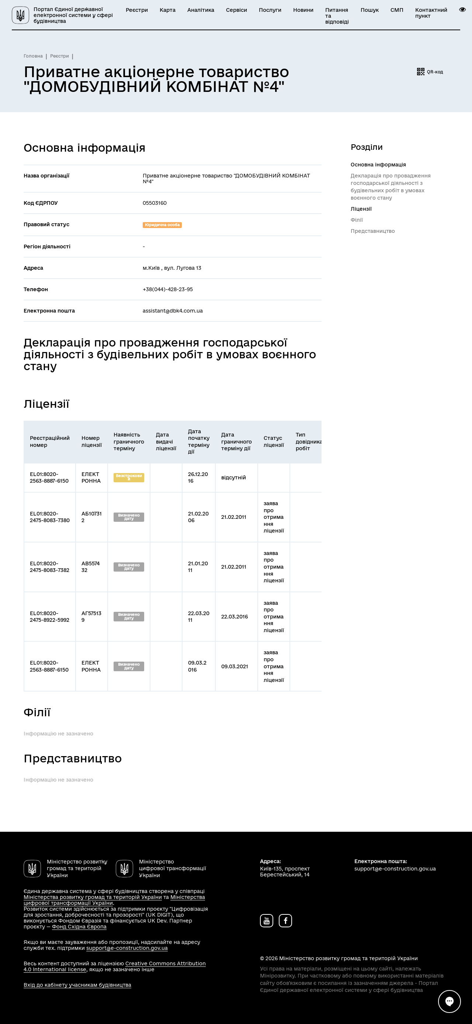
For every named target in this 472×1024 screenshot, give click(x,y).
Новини (303, 10)
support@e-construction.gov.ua (127, 948)
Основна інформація (378, 165)
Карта (168, 10)
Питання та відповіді (337, 16)
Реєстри (137, 10)
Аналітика (200, 10)
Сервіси (236, 10)
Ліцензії (361, 209)
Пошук (370, 10)
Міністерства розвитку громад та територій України (93, 897)
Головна (33, 56)
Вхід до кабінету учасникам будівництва (77, 985)
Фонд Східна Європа (79, 927)
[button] (462, 9)
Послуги (270, 10)
